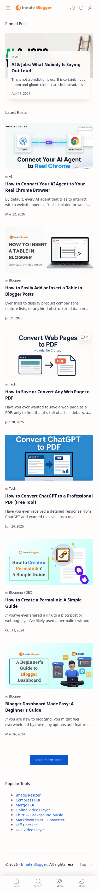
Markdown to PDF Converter (40, 819)
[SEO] (29, 592)
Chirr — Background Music (39, 814)
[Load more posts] (49, 760)
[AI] (16, 57)
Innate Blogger (34, 864)
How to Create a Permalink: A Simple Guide (43, 603)
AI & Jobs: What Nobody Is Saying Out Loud (45, 68)
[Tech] (12, 384)
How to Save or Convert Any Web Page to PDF (47, 395)
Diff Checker (26, 824)
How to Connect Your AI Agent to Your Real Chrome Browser (45, 187)
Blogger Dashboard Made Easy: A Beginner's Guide (39, 707)
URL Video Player (30, 829)
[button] (72, 8)
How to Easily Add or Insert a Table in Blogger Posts (43, 291)
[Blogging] (17, 592)
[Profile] (90, 8)
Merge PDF (25, 805)
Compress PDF (28, 800)
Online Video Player (33, 809)
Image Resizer (28, 795)
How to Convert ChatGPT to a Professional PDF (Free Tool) (49, 499)
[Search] (81, 8)
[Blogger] (15, 280)
